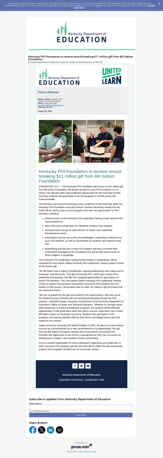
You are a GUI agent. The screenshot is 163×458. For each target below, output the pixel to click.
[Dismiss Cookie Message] (159, 3)
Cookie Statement (84, 452)
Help (101, 379)
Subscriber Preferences (71, 379)
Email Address (35, 404)
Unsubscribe (91, 379)
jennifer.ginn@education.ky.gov (50, 105)
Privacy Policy (72, 452)
